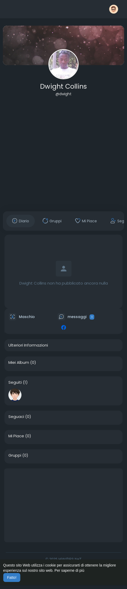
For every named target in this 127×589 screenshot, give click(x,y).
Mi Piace (16, 436)
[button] (113, 9)
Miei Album (18, 362)
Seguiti (15, 382)
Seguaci (16, 417)
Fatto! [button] (11, 577)
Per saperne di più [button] (69, 570)
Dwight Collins (63, 86)
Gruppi (14, 455)
